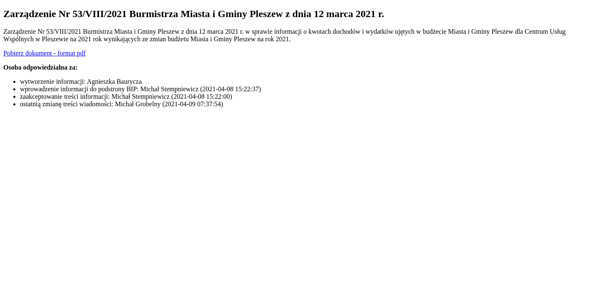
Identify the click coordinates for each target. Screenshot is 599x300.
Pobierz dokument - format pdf (44, 53)
